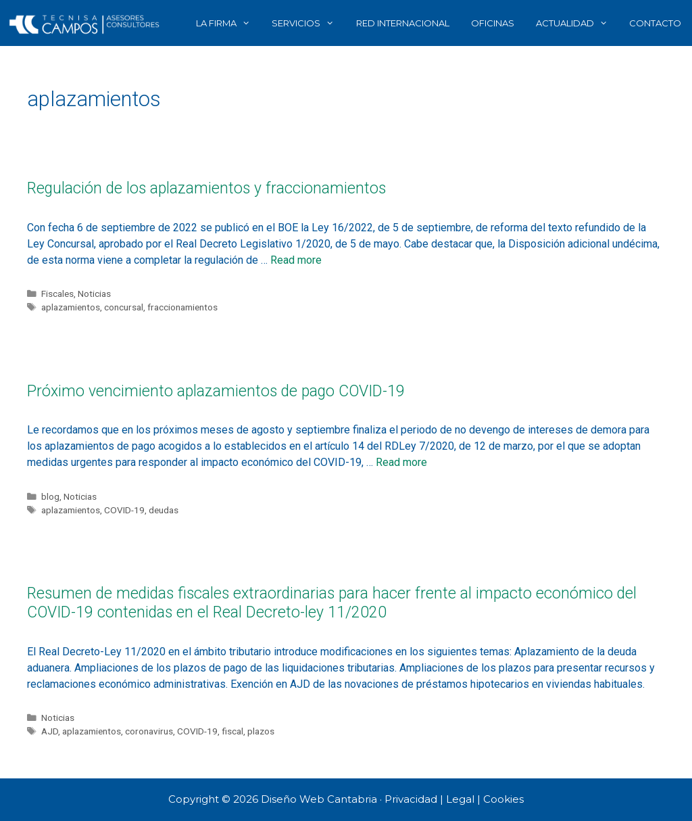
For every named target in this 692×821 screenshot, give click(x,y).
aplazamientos (70, 307)
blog (50, 496)
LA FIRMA (228, 23)
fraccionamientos (182, 307)
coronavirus (149, 731)
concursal (123, 307)
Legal (460, 799)
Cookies (503, 799)
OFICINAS (492, 23)
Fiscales (57, 293)
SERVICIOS (308, 23)
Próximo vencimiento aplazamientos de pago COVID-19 (216, 391)
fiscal (232, 731)
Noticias (94, 293)
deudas (163, 510)
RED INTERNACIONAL (402, 23)
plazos (260, 731)
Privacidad (411, 799)
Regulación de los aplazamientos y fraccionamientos (206, 188)
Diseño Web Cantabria (320, 799)
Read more (296, 260)
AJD (49, 731)
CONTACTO (655, 23)
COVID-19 (124, 510)
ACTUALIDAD (577, 23)
